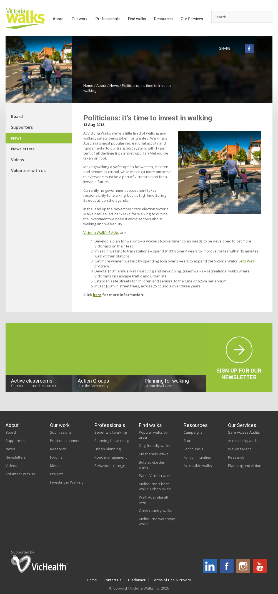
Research (58, 448)
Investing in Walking (66, 482)
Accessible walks (198, 465)
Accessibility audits (244, 440)
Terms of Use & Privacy (171, 579)
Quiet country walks (155, 510)
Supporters (22, 127)
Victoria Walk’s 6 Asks (101, 232)
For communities (197, 457)
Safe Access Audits (244, 432)
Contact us (112, 579)
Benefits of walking (110, 432)
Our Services (242, 425)
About (101, 85)
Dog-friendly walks (154, 445)
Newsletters (22, 148)
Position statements (67, 440)
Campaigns (193, 432)
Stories (190, 440)
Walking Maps (240, 448)
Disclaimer (137, 579)
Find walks (150, 425)
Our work (60, 425)
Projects (57, 473)
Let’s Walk (247, 261)
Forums (56, 457)
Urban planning (107, 448)
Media (55, 465)
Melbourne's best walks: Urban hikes (155, 486)
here (97, 294)
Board (17, 116)
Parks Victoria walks (155, 475)
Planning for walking (111, 440)
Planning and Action (244, 465)
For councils (193, 448)
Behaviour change (109, 465)
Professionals (109, 425)
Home (88, 85)
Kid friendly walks (154, 453)
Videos (17, 159)
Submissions (61, 432)
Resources (196, 425)
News (114, 85)
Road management (110, 457)
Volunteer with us (28, 170)
